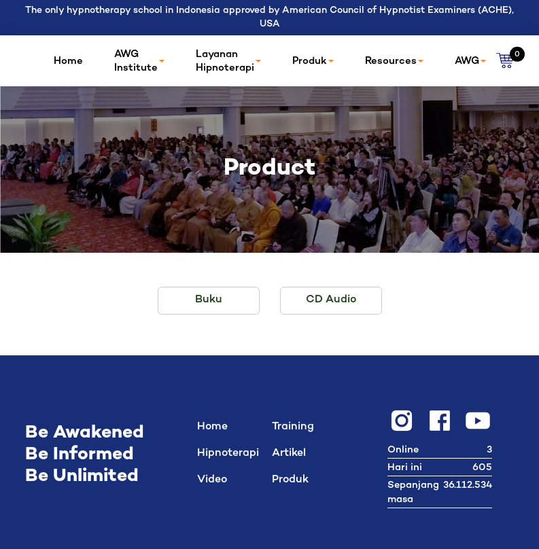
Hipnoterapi (228, 454)
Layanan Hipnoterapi (228, 61)
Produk (313, 61)
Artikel (289, 454)
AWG (470, 61)
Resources (394, 61)
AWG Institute (139, 61)
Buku (208, 300)
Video (212, 480)
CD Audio (331, 300)
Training (293, 427)
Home (68, 61)
